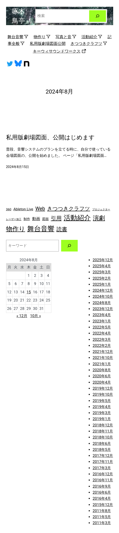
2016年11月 (103, 480)
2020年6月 (102, 376)
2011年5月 (102, 517)
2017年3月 (102, 468)
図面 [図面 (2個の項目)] (45, 219)
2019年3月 (102, 413)
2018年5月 (102, 449)
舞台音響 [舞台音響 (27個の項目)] (40, 229)
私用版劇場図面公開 (48, 43)
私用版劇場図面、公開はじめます (50, 137)
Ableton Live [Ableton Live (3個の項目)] (23, 209)
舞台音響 (17, 36)
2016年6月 (102, 492)
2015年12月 (103, 505)
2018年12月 (103, 425)
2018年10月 (103, 437)
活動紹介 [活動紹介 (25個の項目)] (77, 218)
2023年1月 (102, 321)
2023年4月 (102, 315)
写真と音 (66, 36)
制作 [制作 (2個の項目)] (27, 219)
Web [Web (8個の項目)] (40, 208)
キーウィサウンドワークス (59, 51)
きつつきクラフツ (88, 43)
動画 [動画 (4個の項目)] (36, 218)
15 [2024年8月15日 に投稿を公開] (29, 292)
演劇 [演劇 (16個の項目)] (99, 218)
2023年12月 (103, 309)
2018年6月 (102, 443)
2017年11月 (103, 461)
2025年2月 (102, 278)
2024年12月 (103, 290)
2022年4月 (102, 333)
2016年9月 (102, 486)
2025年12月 (103, 260)
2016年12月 (103, 474)
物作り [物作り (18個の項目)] (15, 228)
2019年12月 (103, 388)
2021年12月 (103, 351)
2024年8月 (102, 303)
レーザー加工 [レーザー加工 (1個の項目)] (13, 219)
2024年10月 (103, 296)
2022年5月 (102, 327)
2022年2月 (102, 345)
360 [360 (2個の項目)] (8, 209)
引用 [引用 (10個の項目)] (56, 218)
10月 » (35, 316)
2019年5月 (102, 401)
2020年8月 (102, 370)
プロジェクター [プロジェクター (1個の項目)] (101, 209)
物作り (42, 36)
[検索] (97, 16)
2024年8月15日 (17, 167)
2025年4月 (102, 266)
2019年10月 (103, 394)
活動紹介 (91, 36)
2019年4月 (102, 407)
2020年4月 (102, 382)
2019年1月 (102, 419)
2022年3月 (102, 339)
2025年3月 (102, 272)
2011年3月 (102, 523)
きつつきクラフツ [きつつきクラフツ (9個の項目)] (68, 208)
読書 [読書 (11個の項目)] (61, 229)
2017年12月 (103, 455)
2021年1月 (102, 364)
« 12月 (21, 316)
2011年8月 (102, 511)
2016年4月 (102, 498)
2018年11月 (103, 431)
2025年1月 (102, 284)
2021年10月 (103, 357)
